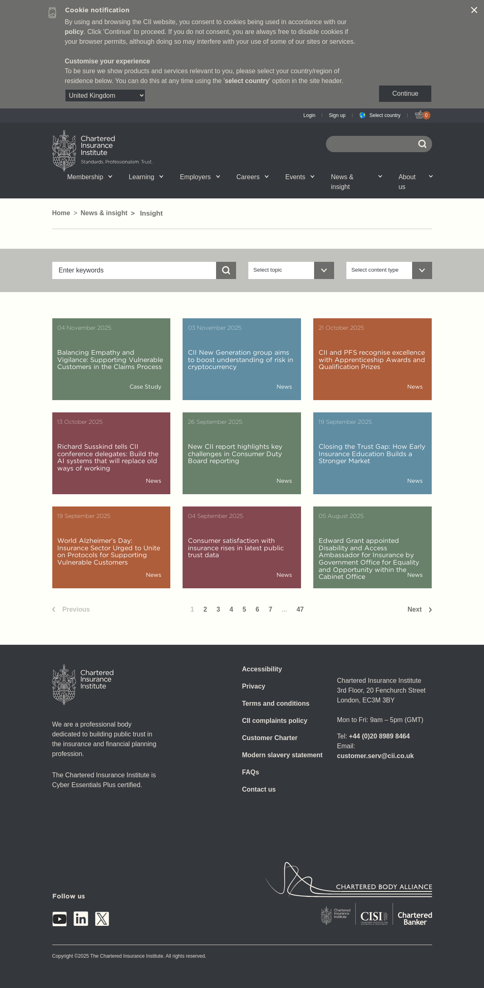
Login (309, 115)
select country (247, 80)
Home (61, 212)
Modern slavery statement (282, 755)
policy (74, 31)
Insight (226, 186)
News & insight (356, 181)
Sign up (337, 115)
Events (299, 176)
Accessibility (262, 669)
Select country (384, 115)
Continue (405, 93)
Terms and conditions (276, 703)
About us (416, 181)
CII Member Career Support (118, 186)
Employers (200, 176)
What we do (119, 186)
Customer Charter (270, 737)
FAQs (250, 772)
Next (415, 609)
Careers (252, 176)
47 (300, 609)
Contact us (259, 789)
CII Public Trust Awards (282, 186)
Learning (146, 176)
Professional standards (226, 186)
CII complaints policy (275, 720)
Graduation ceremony (391, 184)
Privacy (253, 686)
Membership (90, 176)
